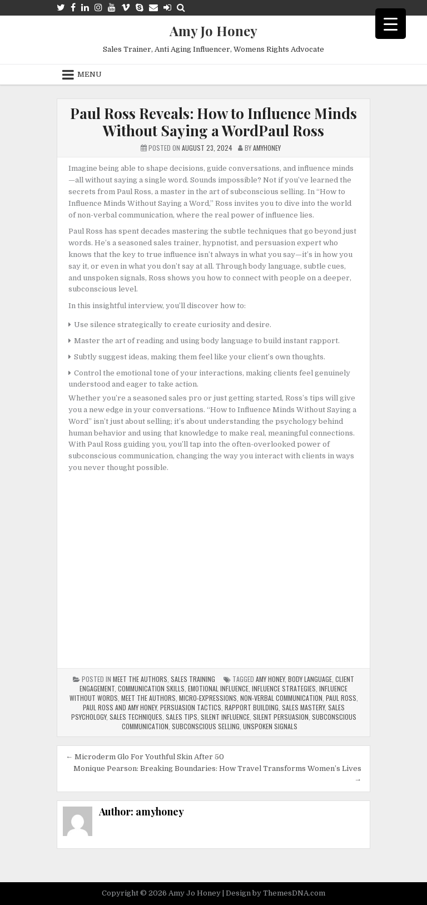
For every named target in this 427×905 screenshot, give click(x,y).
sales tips (181, 716)
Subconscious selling (206, 726)
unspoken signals (270, 726)
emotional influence (218, 688)
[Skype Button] (139, 7)
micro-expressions (208, 698)
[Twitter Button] (61, 7)
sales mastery (303, 707)
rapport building (252, 707)
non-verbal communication (281, 698)
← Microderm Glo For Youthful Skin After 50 (145, 757)
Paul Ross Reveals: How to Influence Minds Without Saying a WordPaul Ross (213, 121)
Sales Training (193, 679)
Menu (89, 74)
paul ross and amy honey (120, 707)
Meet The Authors (140, 679)
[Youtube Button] (112, 7)
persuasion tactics (190, 707)
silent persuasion (281, 716)
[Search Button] (181, 7)
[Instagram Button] (98, 7)
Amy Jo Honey (213, 30)
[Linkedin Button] (85, 7)
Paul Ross (341, 698)
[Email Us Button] (153, 7)
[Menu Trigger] (390, 23)
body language (310, 679)
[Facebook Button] (73, 7)
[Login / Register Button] (167, 7)
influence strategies (284, 688)
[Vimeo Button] (125, 7)
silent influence (225, 716)
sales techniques (136, 716)
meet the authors (148, 698)
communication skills (151, 688)
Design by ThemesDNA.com (275, 893)
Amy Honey (270, 679)
